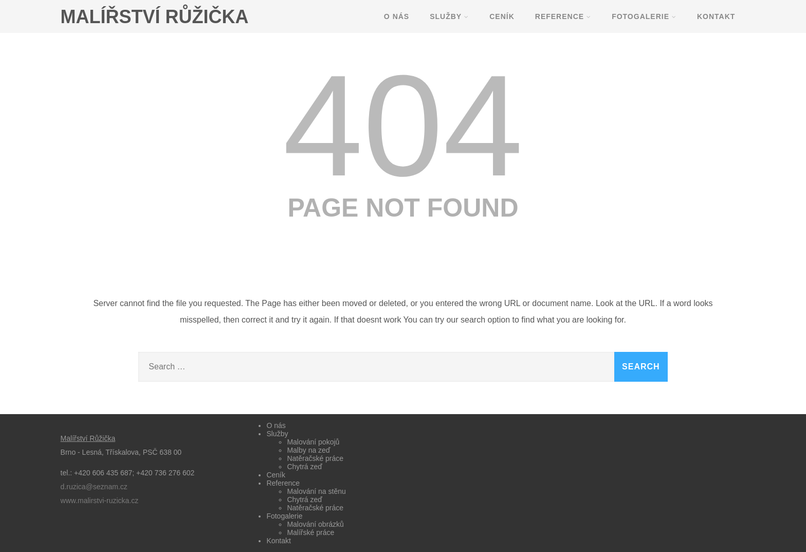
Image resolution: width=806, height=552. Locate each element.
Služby (449, 16)
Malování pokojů (313, 442)
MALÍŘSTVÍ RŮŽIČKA (155, 16)
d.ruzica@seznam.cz (94, 487)
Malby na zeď (308, 450)
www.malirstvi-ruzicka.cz (100, 500)
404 (403, 125)
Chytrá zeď (304, 466)
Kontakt (716, 16)
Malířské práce (310, 532)
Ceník (502, 16)
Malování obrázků (315, 524)
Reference (563, 16)
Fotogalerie (644, 16)
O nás (396, 16)
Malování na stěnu (316, 491)
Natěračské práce (315, 458)
